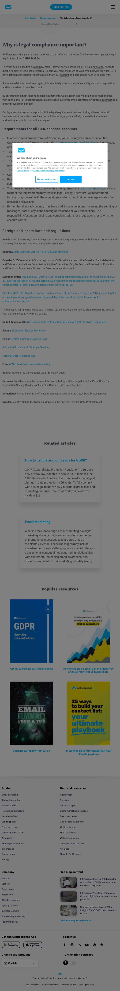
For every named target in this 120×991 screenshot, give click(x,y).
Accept (71, 179)
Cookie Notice (23, 171)
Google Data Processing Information (48, 171)
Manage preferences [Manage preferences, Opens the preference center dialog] (46, 179)
